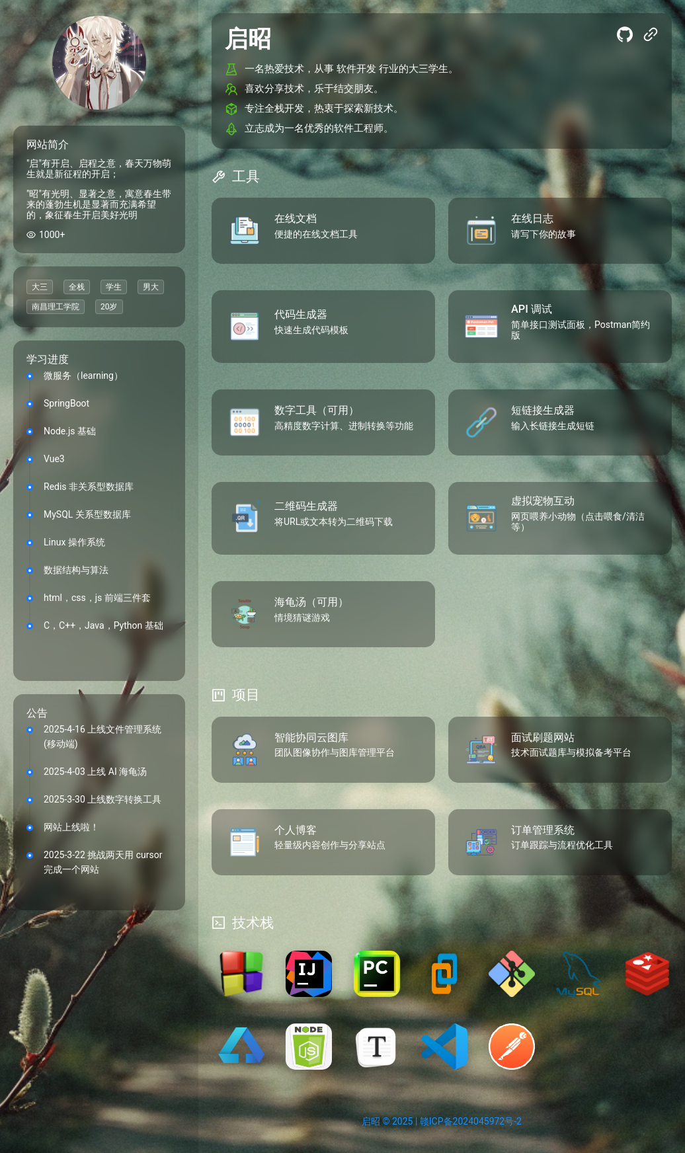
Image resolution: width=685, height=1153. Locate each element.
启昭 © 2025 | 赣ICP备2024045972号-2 (442, 1121)
